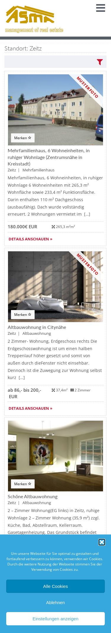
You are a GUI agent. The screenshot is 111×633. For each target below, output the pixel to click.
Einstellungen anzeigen (55, 618)
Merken (22, 137)
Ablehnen (55, 602)
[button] (102, 542)
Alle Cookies (55, 586)
